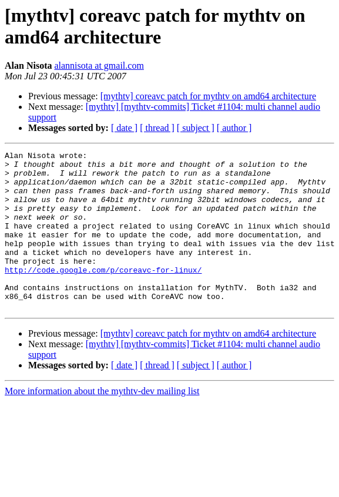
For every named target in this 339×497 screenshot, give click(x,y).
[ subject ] (195, 128)
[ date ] (124, 128)
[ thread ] (157, 128)
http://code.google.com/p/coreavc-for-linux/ (103, 294)
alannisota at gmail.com (98, 65)
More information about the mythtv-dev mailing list (102, 423)
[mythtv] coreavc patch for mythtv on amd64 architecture (208, 96)
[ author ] (234, 128)
